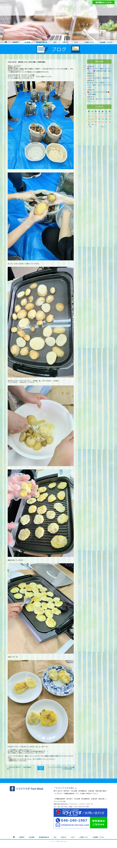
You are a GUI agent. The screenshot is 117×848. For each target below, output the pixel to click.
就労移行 (15, 42)
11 (99, 116)
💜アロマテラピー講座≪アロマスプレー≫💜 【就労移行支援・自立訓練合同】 (99, 71)
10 (96, 116)
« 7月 (89, 127)
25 (99, 122)
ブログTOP (40, 768)
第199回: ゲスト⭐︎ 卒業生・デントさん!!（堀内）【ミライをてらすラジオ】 (99, 85)
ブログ (76, 42)
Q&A (54, 42)
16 (92, 119)
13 (106, 116)
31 (96, 124)
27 (106, 122)
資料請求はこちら (103, 2)
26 (103, 122)
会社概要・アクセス (106, 42)
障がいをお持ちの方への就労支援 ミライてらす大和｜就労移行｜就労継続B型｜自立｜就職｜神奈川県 (54, 8)
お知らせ (65, 42)
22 (89, 122)
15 (89, 119)
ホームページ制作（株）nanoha (58, 841)
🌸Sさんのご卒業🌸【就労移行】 (99, 78)
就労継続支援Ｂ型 (41, 42)
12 (103, 116)
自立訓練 (27, 42)
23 (92, 122)
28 (110, 122)
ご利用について (89, 42)
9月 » (103, 127)
